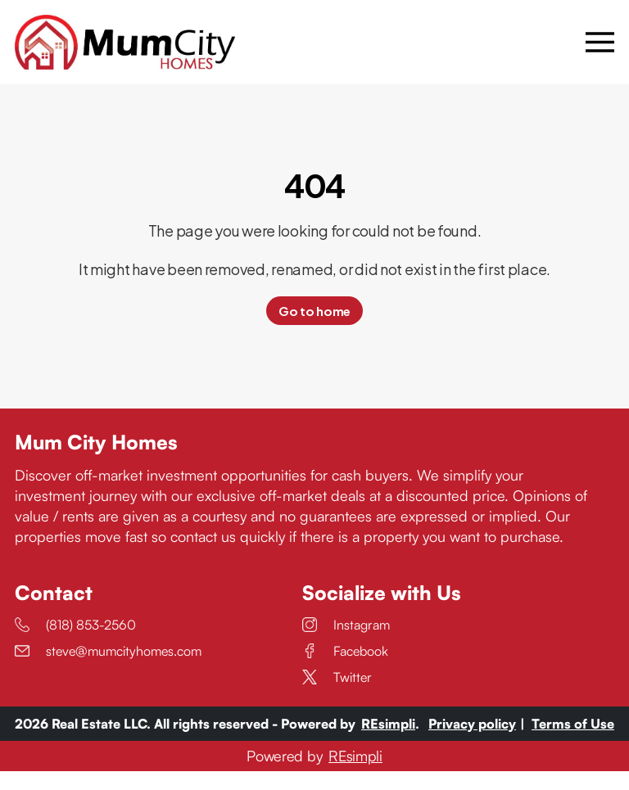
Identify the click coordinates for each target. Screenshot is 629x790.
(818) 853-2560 (75, 643)
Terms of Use (573, 742)
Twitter (337, 696)
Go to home (314, 330)
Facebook (345, 669)
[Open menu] (600, 51)
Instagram (346, 643)
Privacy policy (472, 742)
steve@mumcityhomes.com (108, 669)
